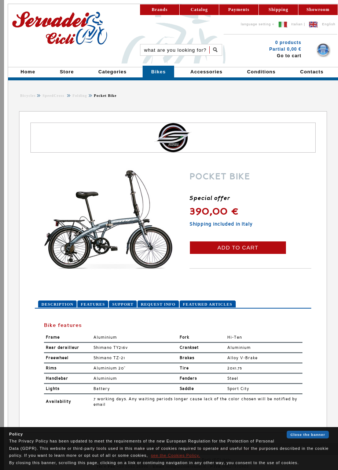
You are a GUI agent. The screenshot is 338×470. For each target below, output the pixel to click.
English (328, 24)
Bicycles (28, 96)
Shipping (278, 9)
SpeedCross (54, 96)
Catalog (199, 9)
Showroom (318, 9)
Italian (297, 24)
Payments (239, 9)
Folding (79, 96)
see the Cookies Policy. (175, 455)
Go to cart (289, 55)
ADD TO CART (237, 247)
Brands (160, 9)
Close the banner (307, 435)
